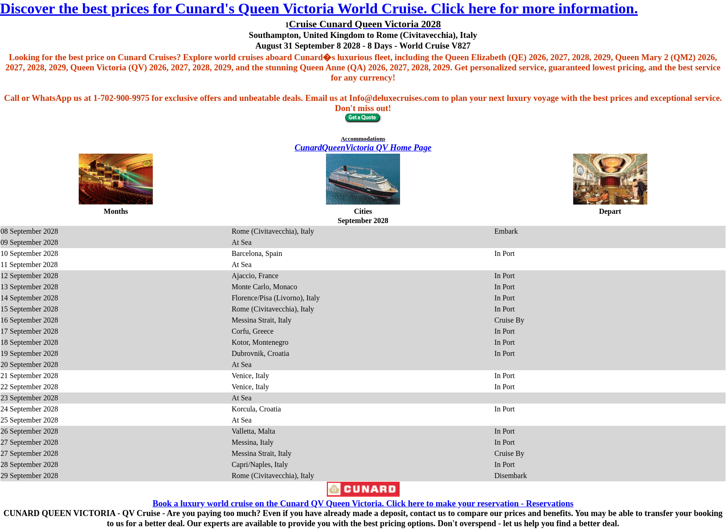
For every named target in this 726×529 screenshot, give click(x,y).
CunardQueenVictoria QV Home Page (363, 147)
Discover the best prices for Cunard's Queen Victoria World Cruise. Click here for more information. (319, 8)
